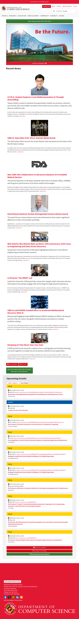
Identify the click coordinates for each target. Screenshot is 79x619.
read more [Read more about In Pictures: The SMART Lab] (24, 292)
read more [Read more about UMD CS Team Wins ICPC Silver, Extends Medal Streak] (20, 152)
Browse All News (12, 364)
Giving (61, 16)
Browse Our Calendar (39, 547)
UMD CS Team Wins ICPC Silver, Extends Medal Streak (31, 138)
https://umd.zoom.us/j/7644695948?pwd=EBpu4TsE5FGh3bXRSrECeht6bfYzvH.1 (38, 392)
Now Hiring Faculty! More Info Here (39, 21)
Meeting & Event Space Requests (39, 554)
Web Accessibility (8, 600)
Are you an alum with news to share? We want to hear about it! (19, 370)
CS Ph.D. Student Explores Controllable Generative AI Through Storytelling (35, 98)
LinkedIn (17, 597)
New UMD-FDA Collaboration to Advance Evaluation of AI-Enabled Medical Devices (37, 176)
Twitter (9, 597)
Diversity (54, 16)
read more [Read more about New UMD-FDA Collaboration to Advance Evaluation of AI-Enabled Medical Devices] (43, 191)
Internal (59, 6)
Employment (46, 6)
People (5, 16)
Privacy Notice (18, 600)
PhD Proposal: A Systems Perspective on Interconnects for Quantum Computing (33, 424)
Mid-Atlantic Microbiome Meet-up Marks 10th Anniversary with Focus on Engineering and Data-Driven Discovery (39, 245)
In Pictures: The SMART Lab (19, 278)
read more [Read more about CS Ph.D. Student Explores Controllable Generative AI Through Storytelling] (22, 116)
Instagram (13, 597)
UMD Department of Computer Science (15, 8)
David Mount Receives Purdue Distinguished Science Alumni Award (37, 214)
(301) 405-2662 (15, 594)
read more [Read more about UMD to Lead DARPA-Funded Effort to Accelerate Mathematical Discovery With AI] (55, 329)
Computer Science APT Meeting (18, 410)
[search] (63, 11)
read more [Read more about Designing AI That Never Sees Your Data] (32, 359)
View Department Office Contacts (12, 581)
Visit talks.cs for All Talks (39, 551)
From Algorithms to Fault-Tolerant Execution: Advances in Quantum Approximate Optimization (37, 440)
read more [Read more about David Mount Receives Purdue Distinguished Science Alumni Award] (19, 228)
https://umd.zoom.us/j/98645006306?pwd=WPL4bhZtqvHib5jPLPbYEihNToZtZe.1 (40, 422)
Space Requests (67, 6)
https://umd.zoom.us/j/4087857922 (25, 502)
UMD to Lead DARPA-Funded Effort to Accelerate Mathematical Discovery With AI (35, 311)
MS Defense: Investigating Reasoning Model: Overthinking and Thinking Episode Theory (35, 394)
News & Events (33, 16)
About (53, 6)
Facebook (5, 597)
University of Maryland (39, 1)
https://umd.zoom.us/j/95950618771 (26, 538)
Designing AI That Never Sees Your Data (25, 345)
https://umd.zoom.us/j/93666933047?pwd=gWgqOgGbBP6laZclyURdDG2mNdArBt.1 (41, 454)
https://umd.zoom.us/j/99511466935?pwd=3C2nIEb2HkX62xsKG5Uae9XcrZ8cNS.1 (37, 438)
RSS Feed (23, 364)
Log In (75, 6)
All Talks (24, 383)
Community (44, 16)
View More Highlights (39, 63)
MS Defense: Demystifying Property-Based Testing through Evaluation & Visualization (35, 540)
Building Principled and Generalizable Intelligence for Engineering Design (31, 456)
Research (13, 16)
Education (22, 16)
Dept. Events (13, 383)
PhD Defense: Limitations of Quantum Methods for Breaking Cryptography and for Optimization (38, 488)
